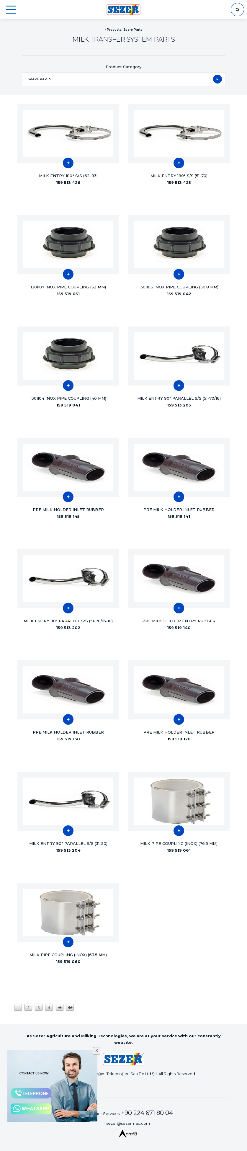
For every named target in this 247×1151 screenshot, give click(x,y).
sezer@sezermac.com (128, 1123)
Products (114, 30)
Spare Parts (132, 30)
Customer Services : (128, 1112)
